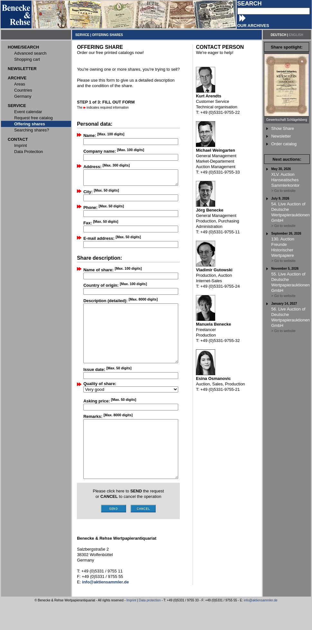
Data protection (150, 626)
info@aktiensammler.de (261, 626)
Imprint (131, 626)
